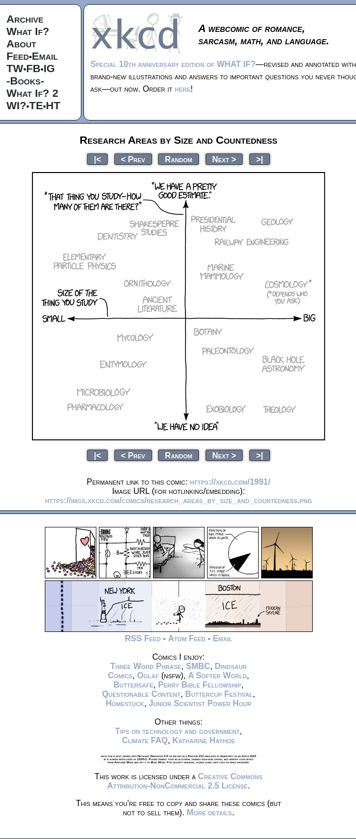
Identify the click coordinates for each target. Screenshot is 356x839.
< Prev (133, 159)
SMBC (198, 666)
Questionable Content (141, 694)
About (22, 43)
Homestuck (125, 703)
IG (49, 68)
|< (97, 159)
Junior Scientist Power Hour (200, 703)
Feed (18, 56)
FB (33, 68)
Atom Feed (187, 638)
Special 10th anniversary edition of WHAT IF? (173, 64)
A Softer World (217, 675)
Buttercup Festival (218, 694)
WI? (16, 105)
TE (36, 105)
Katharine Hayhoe (204, 740)
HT (53, 105)
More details (209, 812)
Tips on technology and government (177, 731)
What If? (28, 31)
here (183, 88)
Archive (25, 19)
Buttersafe (133, 684)
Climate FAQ (145, 740)
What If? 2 (33, 93)
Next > (224, 159)
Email (45, 56)
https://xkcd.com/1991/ (230, 481)
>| (259, 159)
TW (15, 68)
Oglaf (148, 675)
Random (178, 159)
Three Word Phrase (145, 666)
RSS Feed (143, 638)
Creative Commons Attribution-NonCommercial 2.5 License (185, 781)
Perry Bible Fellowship (200, 684)
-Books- (25, 81)
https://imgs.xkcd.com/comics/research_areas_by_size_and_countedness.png (178, 500)
